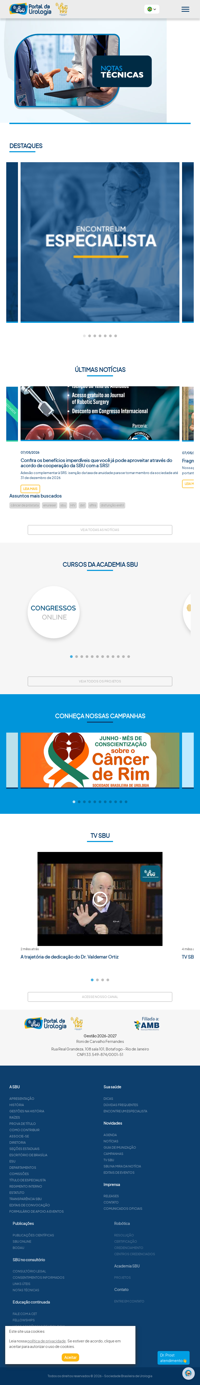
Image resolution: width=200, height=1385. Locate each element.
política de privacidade (46, 1341)
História (42, 1105)
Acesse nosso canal (100, 997)
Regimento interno (51, 1186)
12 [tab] (128, 656)
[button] (151, 9)
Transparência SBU (51, 1199)
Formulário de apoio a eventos (62, 1211)
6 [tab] (110, 336)
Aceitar (70, 1357)
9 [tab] (113, 656)
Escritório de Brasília (54, 1155)
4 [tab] (100, 336)
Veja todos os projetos (100, 681)
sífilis (92, 505)
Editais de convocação (55, 1205)
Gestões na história (52, 1111)
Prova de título (48, 1124)
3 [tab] (94, 336)
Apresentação (47, 1099)
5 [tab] (105, 336)
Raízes (40, 1117)
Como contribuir (50, 1130)
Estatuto (42, 1193)
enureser (49, 505)
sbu (63, 505)
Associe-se (44, 1136)
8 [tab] (107, 656)
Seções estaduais (50, 1149)
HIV (73, 505)
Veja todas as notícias (99, 530)
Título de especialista (53, 1180)
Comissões (44, 1174)
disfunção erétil (112, 505)
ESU (38, 1161)
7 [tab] (115, 336)
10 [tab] (118, 656)
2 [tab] (89, 336)
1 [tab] (84, 336)
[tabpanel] (100, 242)
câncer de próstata (25, 505)
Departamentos (48, 1168)
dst (82, 505)
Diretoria (43, 1142)
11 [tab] (123, 656)
